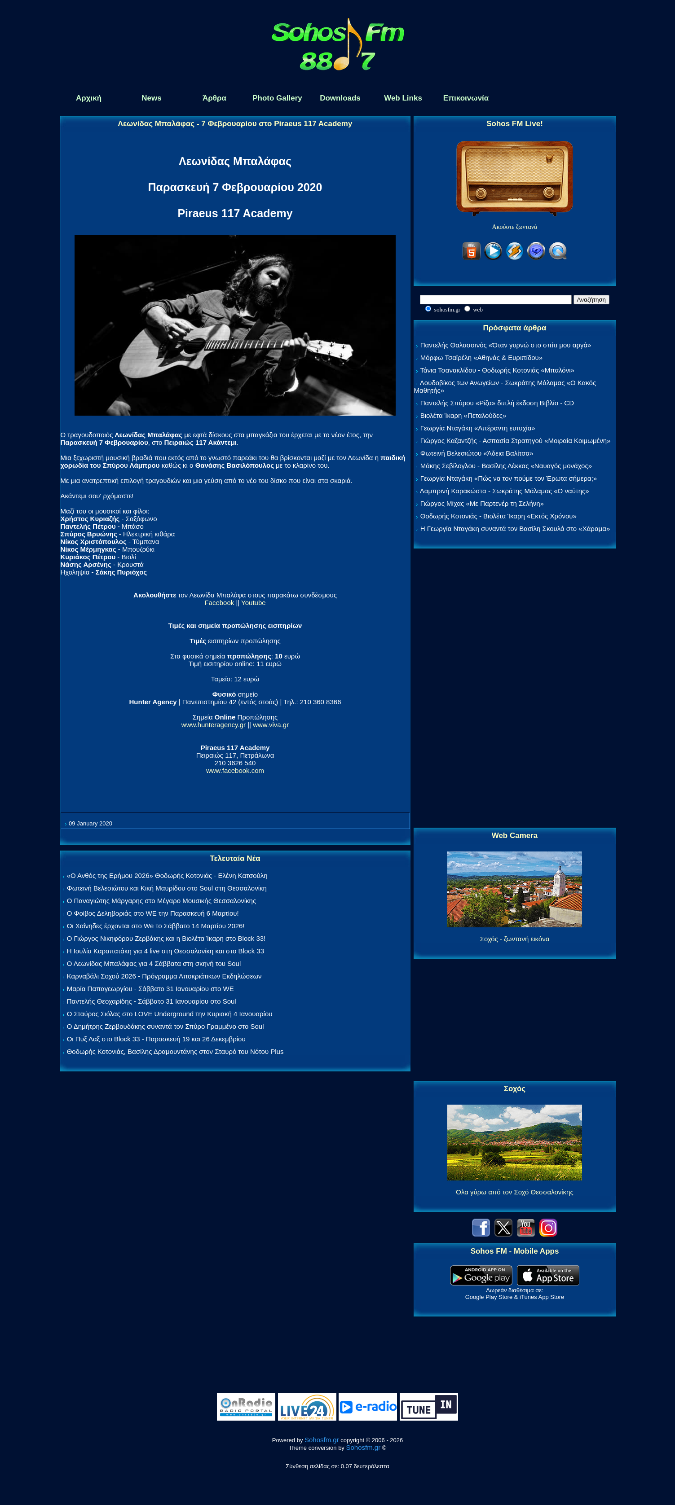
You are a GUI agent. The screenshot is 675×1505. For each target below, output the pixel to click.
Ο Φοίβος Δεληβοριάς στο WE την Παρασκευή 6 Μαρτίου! (153, 913)
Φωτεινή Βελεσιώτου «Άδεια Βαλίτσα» (477, 453)
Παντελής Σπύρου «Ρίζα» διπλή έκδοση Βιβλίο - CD (497, 403)
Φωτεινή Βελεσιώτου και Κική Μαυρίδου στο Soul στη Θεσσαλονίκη (167, 888)
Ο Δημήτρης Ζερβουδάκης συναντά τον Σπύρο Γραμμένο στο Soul (165, 1026)
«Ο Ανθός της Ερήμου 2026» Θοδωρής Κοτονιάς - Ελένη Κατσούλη (167, 875)
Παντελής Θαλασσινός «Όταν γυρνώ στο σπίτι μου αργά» (505, 345)
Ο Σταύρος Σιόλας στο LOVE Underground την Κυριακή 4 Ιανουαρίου (170, 1014)
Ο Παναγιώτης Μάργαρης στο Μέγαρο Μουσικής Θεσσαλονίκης (161, 900)
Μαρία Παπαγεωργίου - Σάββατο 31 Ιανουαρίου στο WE (150, 988)
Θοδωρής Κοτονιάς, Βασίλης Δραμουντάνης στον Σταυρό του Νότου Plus (175, 1051)
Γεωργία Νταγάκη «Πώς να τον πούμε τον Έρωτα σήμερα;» (508, 478)
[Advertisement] (514, 688)
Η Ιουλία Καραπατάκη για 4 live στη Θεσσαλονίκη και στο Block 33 (165, 951)
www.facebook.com (235, 770)
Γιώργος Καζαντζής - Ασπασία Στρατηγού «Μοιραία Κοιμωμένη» (515, 440)
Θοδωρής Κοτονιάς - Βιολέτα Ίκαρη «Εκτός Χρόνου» (498, 516)
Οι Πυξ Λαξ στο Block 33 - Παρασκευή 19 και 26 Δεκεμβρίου (156, 1039)
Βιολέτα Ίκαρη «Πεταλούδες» (463, 415)
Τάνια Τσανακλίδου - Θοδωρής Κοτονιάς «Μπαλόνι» (497, 370)
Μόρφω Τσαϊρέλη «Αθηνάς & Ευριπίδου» (481, 357)
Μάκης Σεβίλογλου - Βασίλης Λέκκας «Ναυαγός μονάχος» (506, 465)
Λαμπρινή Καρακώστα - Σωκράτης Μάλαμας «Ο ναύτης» (504, 491)
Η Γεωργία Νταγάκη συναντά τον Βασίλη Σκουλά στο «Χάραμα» (515, 528)
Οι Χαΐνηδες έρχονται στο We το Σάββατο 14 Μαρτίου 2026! (156, 926)
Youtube (253, 602)
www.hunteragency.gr (213, 724)
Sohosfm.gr (321, 1440)
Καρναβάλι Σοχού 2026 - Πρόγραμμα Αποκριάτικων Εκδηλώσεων (164, 976)
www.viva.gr (271, 724)
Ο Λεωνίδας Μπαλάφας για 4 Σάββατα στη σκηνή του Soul (154, 963)
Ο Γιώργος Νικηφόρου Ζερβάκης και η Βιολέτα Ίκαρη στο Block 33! (166, 938)
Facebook (219, 602)
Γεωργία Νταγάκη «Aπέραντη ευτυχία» (477, 428)
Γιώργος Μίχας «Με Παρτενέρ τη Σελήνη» (482, 503)
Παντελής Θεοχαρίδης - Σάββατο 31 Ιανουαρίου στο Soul (151, 1001)
